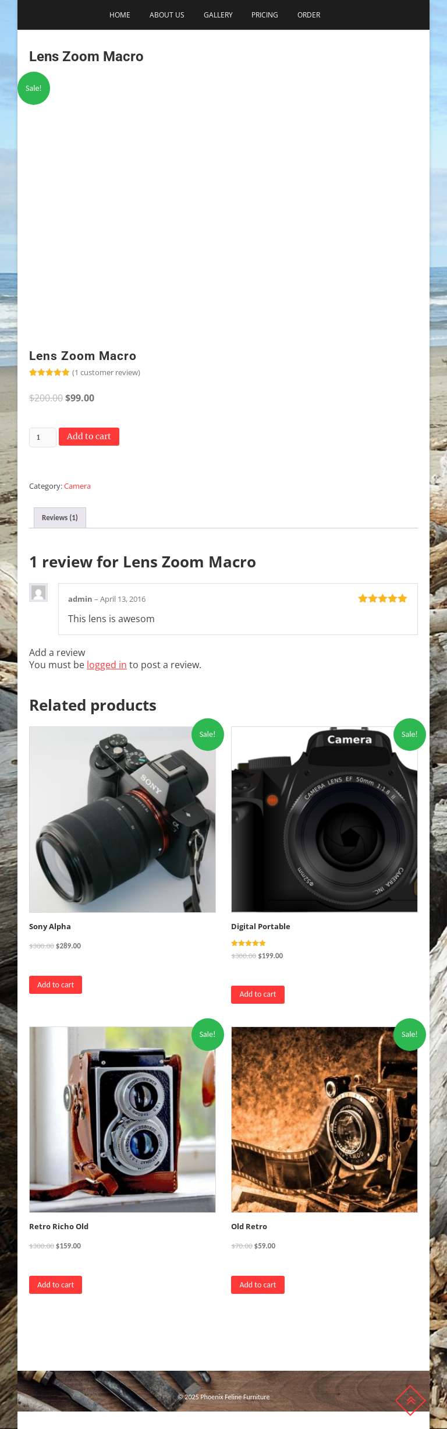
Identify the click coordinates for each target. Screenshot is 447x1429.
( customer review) (106, 372)
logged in (107, 664)
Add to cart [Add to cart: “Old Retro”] (257, 1285)
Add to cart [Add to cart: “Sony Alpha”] (55, 985)
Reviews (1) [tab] (60, 517)
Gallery (218, 15)
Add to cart (89, 436)
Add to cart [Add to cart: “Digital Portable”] (257, 994)
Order (308, 15)
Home (119, 15)
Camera (77, 486)
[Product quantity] (42, 437)
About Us (167, 15)
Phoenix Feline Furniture (234, 1397)
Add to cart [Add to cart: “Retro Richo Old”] (55, 1285)
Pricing (264, 15)
